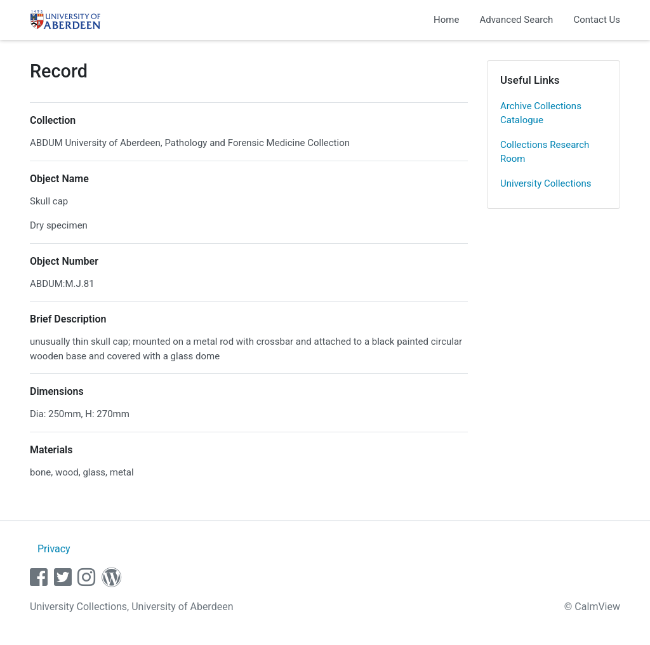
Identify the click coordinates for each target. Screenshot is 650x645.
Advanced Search (516, 19)
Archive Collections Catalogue (540, 113)
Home (446, 19)
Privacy (53, 549)
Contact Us (596, 19)
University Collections (546, 183)
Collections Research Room (544, 152)
